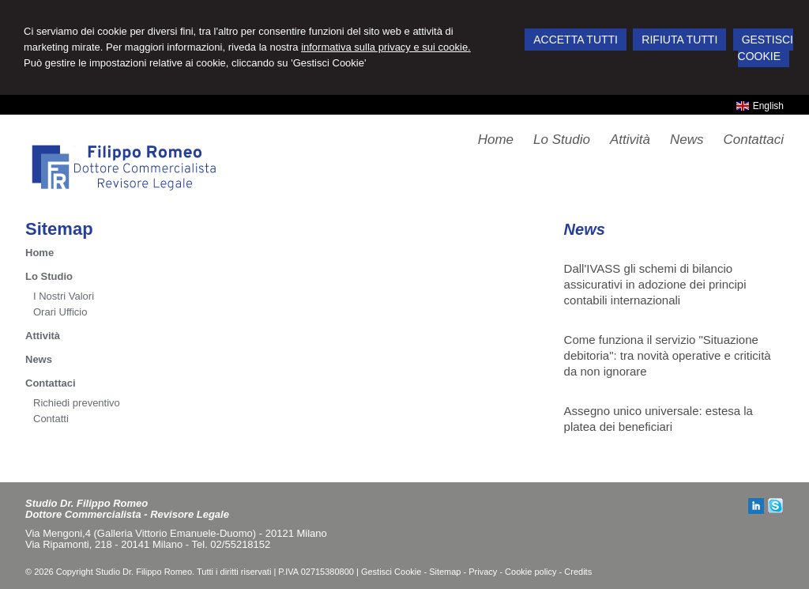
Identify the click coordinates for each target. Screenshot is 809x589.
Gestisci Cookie (391, 571)
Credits (578, 571)
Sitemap (445, 571)
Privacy (482, 571)
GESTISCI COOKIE (765, 47)
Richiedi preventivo (76, 403)
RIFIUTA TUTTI (679, 39)
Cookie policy (530, 571)
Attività (42, 336)
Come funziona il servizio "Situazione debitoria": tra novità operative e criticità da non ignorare (667, 355)
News (38, 359)
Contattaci (50, 383)
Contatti (51, 419)
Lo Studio (49, 276)
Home (39, 253)
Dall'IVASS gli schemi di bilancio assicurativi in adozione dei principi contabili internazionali (655, 284)
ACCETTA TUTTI (575, 39)
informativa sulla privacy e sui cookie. (386, 47)
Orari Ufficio (60, 312)
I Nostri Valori (63, 296)
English (760, 105)
